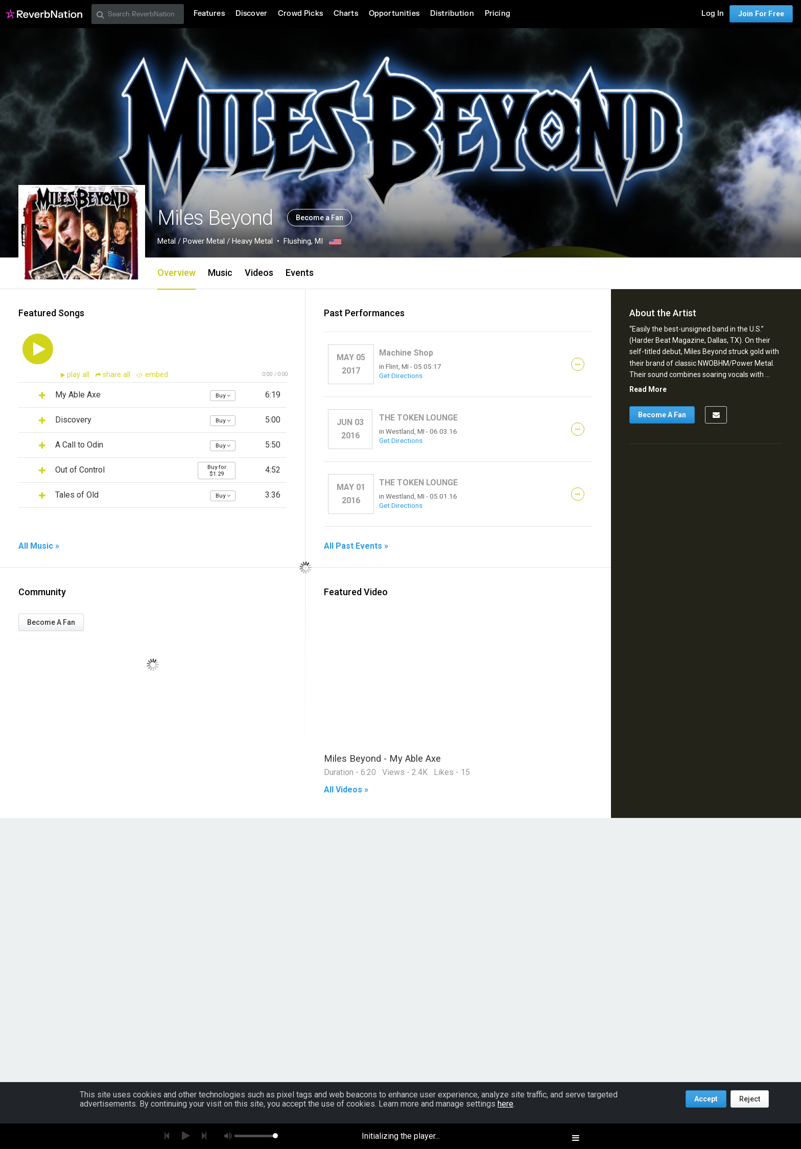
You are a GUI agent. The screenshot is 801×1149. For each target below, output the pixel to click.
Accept (706, 1099)
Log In (712, 13)
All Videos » (346, 789)
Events (300, 272)
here (505, 1104)
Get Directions (400, 375)
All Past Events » (356, 546)
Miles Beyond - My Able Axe (382, 758)
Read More (648, 389)
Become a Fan (319, 218)
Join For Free (761, 14)
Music (220, 272)
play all (79, 374)
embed (152, 374)
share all (114, 374)
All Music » (38, 546)
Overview (176, 272)
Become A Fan (51, 622)
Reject (749, 1099)
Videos (259, 272)
